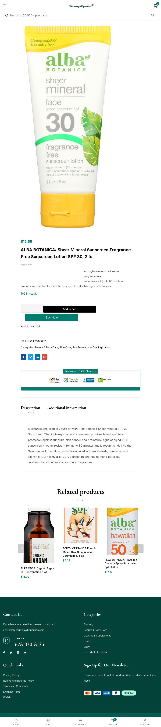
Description (30, 400)
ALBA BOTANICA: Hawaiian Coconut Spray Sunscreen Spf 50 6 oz (122, 556)
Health (87, 631)
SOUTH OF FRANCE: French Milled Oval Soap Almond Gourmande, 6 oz (79, 545)
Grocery (88, 614)
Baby (87, 636)
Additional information (66, 400)
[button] (80, 364)
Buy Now (114, 308)
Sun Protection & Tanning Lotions (92, 340)
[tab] (34, 404)
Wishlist (7, 687)
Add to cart (67, 308)
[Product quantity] (32, 308)
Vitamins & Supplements (97, 625)
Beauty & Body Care (46, 340)
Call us (19, 628)
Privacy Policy (11, 664)
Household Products (95, 642)
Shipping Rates (11, 681)
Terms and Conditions (15, 676)
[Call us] (6, 630)
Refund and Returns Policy (18, 670)
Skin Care (65, 340)
